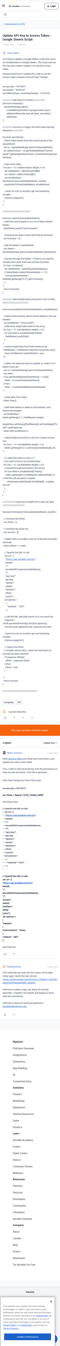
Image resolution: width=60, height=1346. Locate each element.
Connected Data (22, 1081)
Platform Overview (23, 1048)
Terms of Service (11, 1343)
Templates (19, 1212)
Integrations (20, 1055)
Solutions (18, 1087)
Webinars (18, 1173)
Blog (15, 1245)
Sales (16, 1120)
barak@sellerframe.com (15, 1006)
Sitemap (30, 1308)
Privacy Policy (9, 1339)
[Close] (51, 1316)
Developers (19, 1199)
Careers (17, 1238)
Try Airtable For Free (24, 1264)
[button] (3, 6)
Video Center (20, 1153)
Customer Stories (22, 1166)
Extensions (19, 1061)
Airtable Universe (22, 1219)
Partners (17, 1186)
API (19, 702)
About (16, 1231)
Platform (18, 1042)
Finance (17, 1127)
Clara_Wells (13, 53)
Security (30, 1291)
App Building (20, 1068)
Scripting (8, 702)
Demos (17, 1160)
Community (19, 1205)
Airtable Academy (23, 1140)
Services (17, 1192)
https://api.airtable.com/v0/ (20, 559)
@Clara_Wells (15, 758)
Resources (19, 1179)
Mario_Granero (14, 752)
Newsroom (19, 1258)
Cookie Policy (42, 1330)
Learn (16, 1133)
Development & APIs (15, 24)
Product (17, 1094)
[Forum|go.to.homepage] (19, 6)
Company (18, 1225)
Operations (19, 1107)
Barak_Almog (14, 966)
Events (16, 1146)
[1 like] (14, 711)
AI (14, 1075)
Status (16, 1251)
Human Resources (23, 1114)
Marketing (18, 1101)
